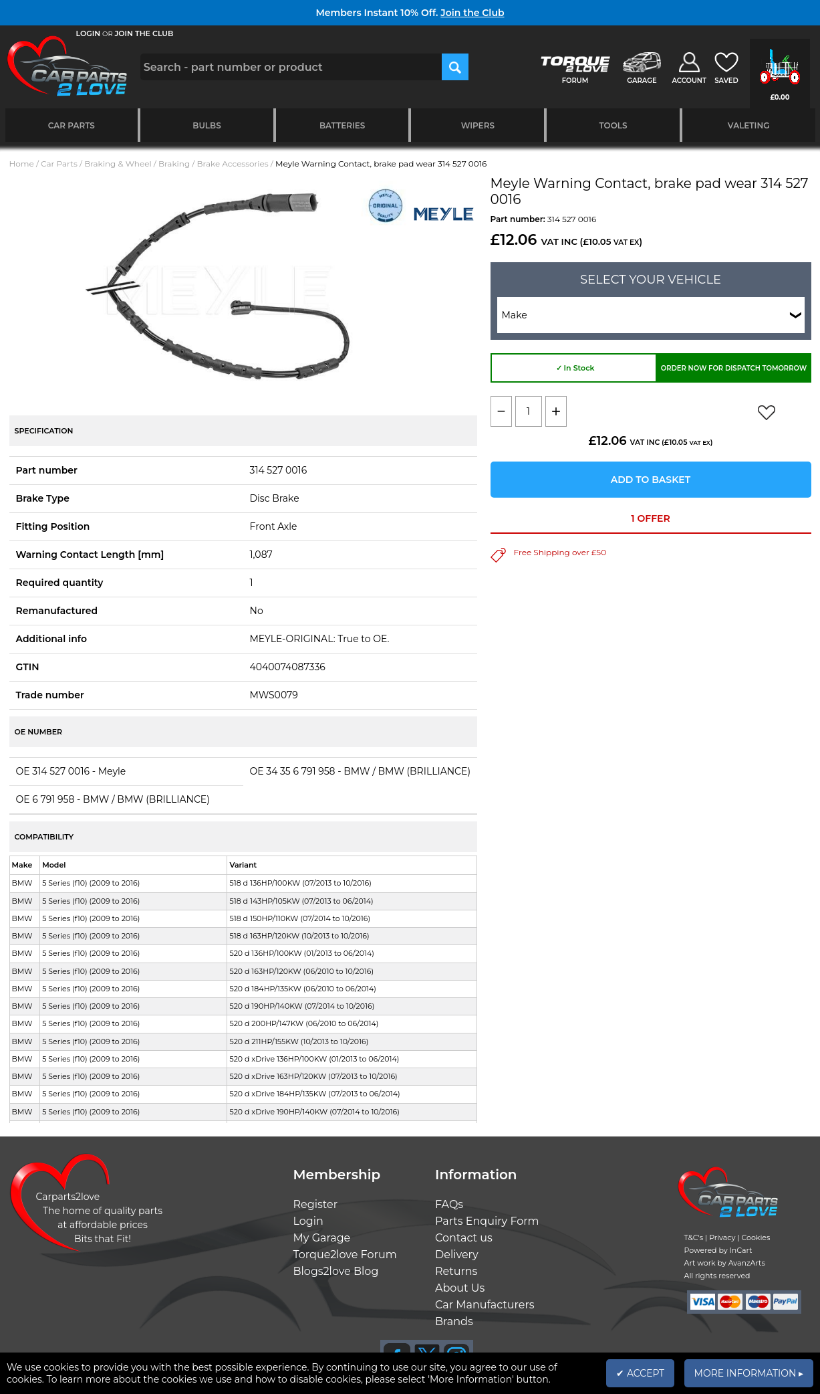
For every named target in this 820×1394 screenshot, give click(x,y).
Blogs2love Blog (336, 1271)
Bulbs (206, 125)
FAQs (449, 1204)
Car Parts (71, 125)
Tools (613, 125)
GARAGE (641, 80)
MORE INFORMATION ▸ (748, 1373)
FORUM (575, 80)
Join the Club (472, 13)
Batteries (342, 125)
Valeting (749, 125)
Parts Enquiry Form (487, 1221)
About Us (460, 1288)
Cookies (755, 1237)
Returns (456, 1271)
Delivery (457, 1254)
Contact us (464, 1237)
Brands (454, 1321)
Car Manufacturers (485, 1304)
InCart (741, 1250)
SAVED (726, 80)
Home (21, 164)
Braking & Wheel (117, 164)
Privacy (722, 1237)
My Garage (322, 1237)
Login (308, 1221)
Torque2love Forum (345, 1254)
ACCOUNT (689, 80)
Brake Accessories (233, 164)
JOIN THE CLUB (144, 33)
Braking (174, 164)
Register (315, 1204)
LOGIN (88, 33)
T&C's (694, 1237)
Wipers (478, 125)
